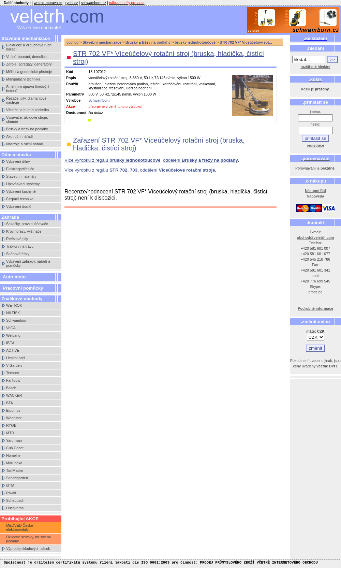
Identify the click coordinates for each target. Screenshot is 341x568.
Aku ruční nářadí (19, 136)
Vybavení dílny (18, 161)
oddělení (200, 160)
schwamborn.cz (93, 3)
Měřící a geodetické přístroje (29, 72)
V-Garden (14, 365)
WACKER (14, 395)
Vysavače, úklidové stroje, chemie (27, 119)
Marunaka (14, 463)
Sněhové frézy (17, 254)
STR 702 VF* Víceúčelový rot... (246, 42)
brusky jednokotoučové (195, 42)
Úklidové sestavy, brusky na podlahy (28, 539)
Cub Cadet (15, 448)
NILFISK (13, 313)
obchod (72, 42)
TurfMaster (15, 470)
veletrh (57, 16)
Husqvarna (15, 508)
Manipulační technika (23, 79)
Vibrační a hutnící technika (27, 110)
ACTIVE (12, 350)
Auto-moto (14, 276)
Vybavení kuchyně (21, 191)
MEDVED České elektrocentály (19, 527)
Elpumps (13, 410)
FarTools (13, 380)
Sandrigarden (17, 478)
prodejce (316, 292)
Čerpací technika (19, 199)
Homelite (13, 455)
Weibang (13, 335)
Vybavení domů (18, 206)
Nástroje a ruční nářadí (24, 144)
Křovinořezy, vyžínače (23, 231)
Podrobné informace (315, 308)
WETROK (14, 305)
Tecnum (12, 373)
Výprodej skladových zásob (28, 549)
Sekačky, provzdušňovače (27, 224)
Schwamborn (16, 320)
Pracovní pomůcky (23, 288)
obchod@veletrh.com (315, 237)
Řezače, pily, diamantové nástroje (26, 100)
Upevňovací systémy (23, 184)
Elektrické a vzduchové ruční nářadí (29, 47)
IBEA (10, 343)
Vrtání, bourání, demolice (26, 57)
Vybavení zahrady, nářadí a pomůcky (28, 263)
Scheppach (15, 500)
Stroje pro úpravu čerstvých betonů (28, 89)
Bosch (11, 388)
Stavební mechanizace (102, 42)
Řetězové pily (17, 239)
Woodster (13, 418)
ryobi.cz (71, 3)
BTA (9, 403)
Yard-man (14, 440)
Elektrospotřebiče (20, 169)
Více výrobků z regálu (112, 160)
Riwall (11, 493)
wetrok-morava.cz (48, 3)
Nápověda (315, 196)
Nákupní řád (315, 191)
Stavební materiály (21, 176)
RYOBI (11, 425)
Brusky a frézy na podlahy (27, 129)
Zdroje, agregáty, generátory (29, 64)
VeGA (11, 328)
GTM (10, 485)
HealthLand (15, 358)
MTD (10, 433)
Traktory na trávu (19, 246)
